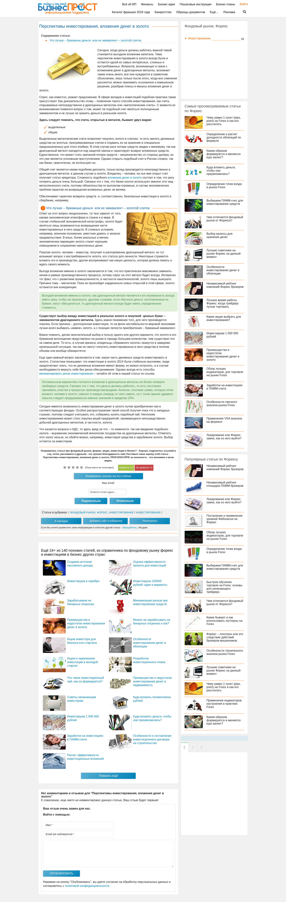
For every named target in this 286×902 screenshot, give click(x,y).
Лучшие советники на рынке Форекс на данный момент (223, 253)
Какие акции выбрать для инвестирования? (223, 318)
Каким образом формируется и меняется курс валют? (223, 154)
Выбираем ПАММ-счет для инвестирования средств (224, 202)
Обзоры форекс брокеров (205, 58)
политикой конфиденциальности (87, 885)
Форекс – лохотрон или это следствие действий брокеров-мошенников (224, 637)
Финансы (147, 4)
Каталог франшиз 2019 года (131, 12)
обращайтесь (129, 527)
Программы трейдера (202, 63)
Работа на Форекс (200, 77)
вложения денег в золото (125, 177)
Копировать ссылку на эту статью (108, 476)
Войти (242, 4)
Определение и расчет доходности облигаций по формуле (223, 137)
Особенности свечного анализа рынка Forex (221, 403)
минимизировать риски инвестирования (66, 373)
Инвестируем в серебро (83, 581)
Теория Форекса (199, 87)
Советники (195, 72)
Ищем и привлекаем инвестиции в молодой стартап (82, 662)
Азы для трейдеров (201, 33)
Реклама (229, 12)
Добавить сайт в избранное (106, 520)
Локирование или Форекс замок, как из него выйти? (223, 436)
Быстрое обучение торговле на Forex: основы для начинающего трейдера (224, 586)
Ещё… (214, 12)
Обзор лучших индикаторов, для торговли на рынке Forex (224, 372)
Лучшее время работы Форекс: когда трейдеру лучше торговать (222, 303)
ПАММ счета (196, 48)
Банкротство (163, 12)
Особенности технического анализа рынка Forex (224, 652)
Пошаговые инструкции (195, 4)
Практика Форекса (200, 82)
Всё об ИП (129, 4)
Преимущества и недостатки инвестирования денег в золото (86, 623)
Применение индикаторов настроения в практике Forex (223, 704)
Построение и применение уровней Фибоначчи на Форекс (224, 519)
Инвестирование (199, 38)
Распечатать (150, 520)
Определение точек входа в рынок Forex (224, 185)
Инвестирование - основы (205, 53)
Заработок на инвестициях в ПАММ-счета (224, 387)
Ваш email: (108, 482)
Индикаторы (196, 67)
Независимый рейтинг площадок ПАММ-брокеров (224, 484)
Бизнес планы (225, 4)
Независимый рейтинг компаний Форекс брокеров (225, 285)
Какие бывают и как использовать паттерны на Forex (224, 621)
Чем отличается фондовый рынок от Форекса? (224, 219)
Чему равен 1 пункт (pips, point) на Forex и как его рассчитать (223, 121)
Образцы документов (190, 12)
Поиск (242, 12)
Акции (192, 43)
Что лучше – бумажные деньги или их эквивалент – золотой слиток (95, 40)
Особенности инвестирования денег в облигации (149, 643)
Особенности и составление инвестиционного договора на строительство (152, 739)
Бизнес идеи (166, 4)
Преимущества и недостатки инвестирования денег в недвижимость (152, 681)
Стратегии (195, 92)
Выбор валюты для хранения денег (219, 235)
